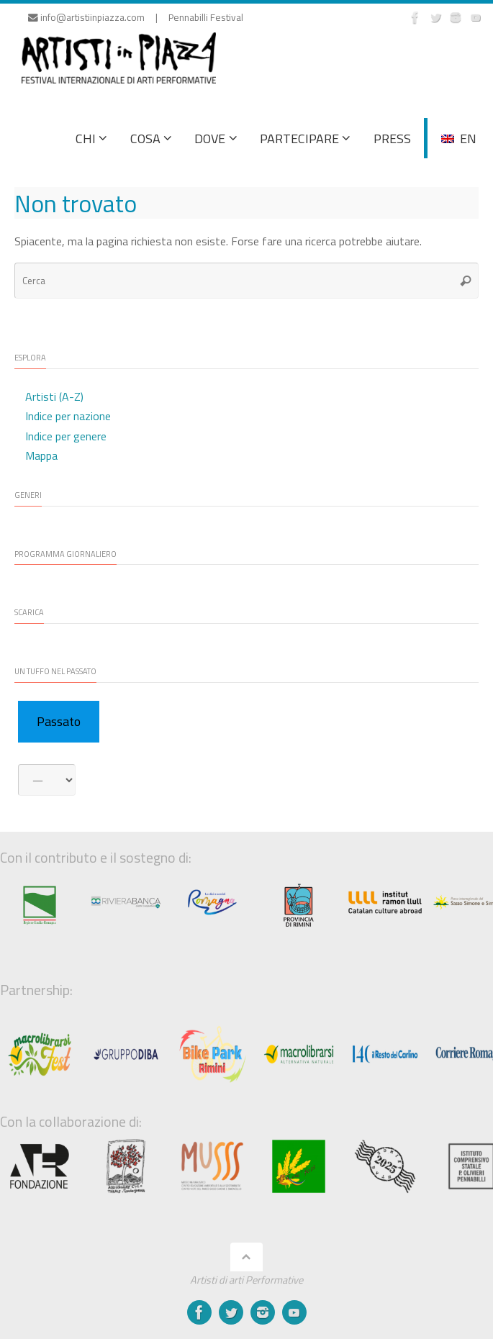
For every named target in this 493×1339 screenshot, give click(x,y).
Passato (59, 721)
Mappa (41, 455)
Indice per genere (66, 436)
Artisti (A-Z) (54, 396)
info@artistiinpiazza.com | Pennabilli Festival (135, 17)
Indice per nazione (68, 416)
